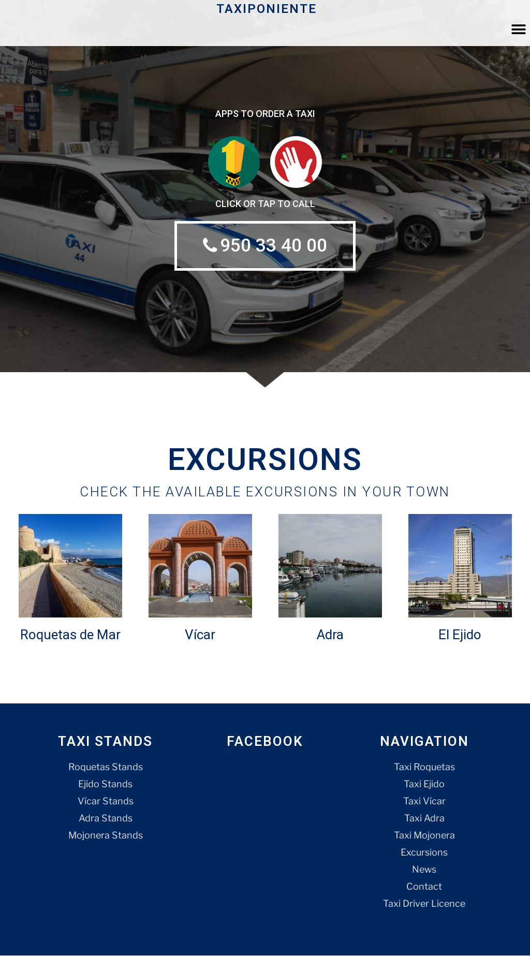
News (424, 869)
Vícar (200, 635)
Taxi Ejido (424, 784)
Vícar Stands (106, 801)
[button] (518, 29)
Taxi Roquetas (424, 767)
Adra (330, 635)
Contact (424, 886)
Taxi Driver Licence (424, 904)
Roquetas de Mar (70, 635)
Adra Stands (105, 818)
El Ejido (459, 635)
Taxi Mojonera (424, 835)
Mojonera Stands (105, 835)
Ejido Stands (105, 784)
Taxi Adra (424, 818)
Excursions (424, 852)
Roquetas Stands (105, 767)
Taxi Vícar (424, 801)
